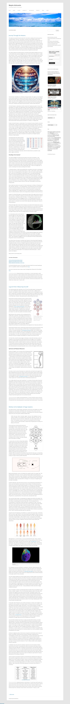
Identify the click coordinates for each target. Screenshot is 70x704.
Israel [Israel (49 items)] (55, 138)
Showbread (40, 686)
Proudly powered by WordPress (13, 698)
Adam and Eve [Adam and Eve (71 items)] (56, 131)
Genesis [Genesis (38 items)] (49, 138)
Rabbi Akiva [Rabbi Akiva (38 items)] (49, 144)
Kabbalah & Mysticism (20, 273)
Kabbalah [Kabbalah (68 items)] (56, 139)
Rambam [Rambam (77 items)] (50, 146)
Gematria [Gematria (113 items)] (57, 137)
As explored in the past (23, 376)
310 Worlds (33, 397)
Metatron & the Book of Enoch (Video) (15, 261)
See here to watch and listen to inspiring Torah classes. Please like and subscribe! (54, 73)
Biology (18, 683)
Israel (43, 10)
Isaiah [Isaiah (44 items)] (53, 138)
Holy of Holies (21, 684)
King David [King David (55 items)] (50, 140)
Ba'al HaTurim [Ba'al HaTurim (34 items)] (56, 133)
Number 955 (40, 277)
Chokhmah (32, 683)
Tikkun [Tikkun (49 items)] (56, 148)
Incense (25, 684)
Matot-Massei (26, 277)
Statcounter (2, 703)
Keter (27, 684)
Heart (18, 684)
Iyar (25, 398)
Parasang (14, 278)
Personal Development (23, 397)
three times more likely (28, 571)
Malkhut (36, 684)
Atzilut (12, 274)
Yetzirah (15, 279)
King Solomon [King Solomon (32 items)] (55, 140)
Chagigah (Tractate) (24, 274)
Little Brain (33, 684)
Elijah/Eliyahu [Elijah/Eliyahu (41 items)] (50, 135)
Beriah (20, 274)
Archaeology (31, 10)
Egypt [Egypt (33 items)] (58, 134)
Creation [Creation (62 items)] (53, 134)
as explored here (18, 614)
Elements (41, 683)
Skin (15, 687)
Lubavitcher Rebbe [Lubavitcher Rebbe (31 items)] (50, 142)
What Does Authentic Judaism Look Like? (54, 45)
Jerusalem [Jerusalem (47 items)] (50, 139)
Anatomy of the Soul (38, 397)
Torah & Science (26, 273)
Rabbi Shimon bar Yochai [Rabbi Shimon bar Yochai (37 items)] (56, 144)
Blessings (26, 683)
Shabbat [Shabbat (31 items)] (54, 148)
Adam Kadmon (35, 273)
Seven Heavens (23, 278)
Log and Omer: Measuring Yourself (18, 287)
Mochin (26, 686)
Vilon (12, 279)
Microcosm (14, 686)
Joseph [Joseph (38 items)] (53, 139)
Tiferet (25, 687)
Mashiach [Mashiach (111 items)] (56, 142)
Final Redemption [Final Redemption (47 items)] (51, 136)
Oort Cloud (10, 278)
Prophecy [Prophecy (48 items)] (56, 144)
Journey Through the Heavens (17, 35)
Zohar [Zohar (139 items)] (50, 150)
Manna (22, 277)
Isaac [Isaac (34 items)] (51, 138)
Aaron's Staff (35, 682)
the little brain (33, 541)
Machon (19, 277)
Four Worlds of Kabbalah (30, 275)
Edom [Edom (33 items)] (56, 134)
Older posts (11, 694)
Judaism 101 (25, 10)
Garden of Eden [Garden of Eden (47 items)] (51, 137)
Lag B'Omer (28, 398)
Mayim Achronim (15, 5)
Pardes (17, 278)
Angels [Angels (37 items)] (49, 133)
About (47, 10)
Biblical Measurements (12, 398)
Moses (34, 398)
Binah (15, 683)
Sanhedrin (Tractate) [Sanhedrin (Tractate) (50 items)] (52, 147)
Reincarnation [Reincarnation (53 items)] (58, 146)
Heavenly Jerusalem (12, 277)
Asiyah (10, 274)
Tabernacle (18, 687)
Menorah (10, 686)
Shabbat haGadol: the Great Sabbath (53, 42)
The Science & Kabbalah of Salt (52, 43)
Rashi (31, 400)
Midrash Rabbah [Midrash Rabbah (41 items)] (58, 142)
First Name (51, 59)
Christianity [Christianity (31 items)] (49, 134)
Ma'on (17, 277)
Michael (29, 277)
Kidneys (30, 684)
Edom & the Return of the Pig (52, 37)
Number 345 (12, 400)
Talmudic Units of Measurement (35, 278)
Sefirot (33, 686)
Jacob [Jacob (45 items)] (58, 138)
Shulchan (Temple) (12, 687)
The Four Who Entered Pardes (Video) (15, 260)
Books (14, 10)
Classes (19, 10)
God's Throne (40, 275)
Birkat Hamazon (22, 683)
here (29, 266)
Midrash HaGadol (19, 686)
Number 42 (36, 277)
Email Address (51, 56)
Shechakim (28, 278)
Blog (10, 10)
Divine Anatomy (36, 683)
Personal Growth (27, 400)
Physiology (30, 686)
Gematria (35, 275)
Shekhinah (36, 686)
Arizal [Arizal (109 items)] (52, 133)
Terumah (22, 687)
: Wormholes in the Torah (16, 262)
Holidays (18, 397)
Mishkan (23, 686)
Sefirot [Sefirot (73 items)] (58, 147)
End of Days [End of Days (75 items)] (56, 135)
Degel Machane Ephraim (32, 274)
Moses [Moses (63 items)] (49, 144)
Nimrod (32, 277)
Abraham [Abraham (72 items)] (50, 131)
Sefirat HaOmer (34, 400)
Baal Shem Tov (16, 274)
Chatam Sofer (18, 398)
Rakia (19, 278)
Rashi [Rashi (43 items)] (54, 146)
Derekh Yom (38, 274)
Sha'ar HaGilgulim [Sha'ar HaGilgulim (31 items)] (50, 148)
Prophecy (38, 10)
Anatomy (39, 682)
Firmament (15, 275)
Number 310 (37, 398)
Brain (29, 683)
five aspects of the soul (26, 330)
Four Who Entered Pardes (21, 275)
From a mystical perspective (19, 306)
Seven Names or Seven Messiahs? (53, 41)
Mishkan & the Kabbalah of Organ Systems (21, 407)
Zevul (17, 279)
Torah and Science (29, 687)
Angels (40, 273)
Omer (15, 400)
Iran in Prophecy (50, 46)
